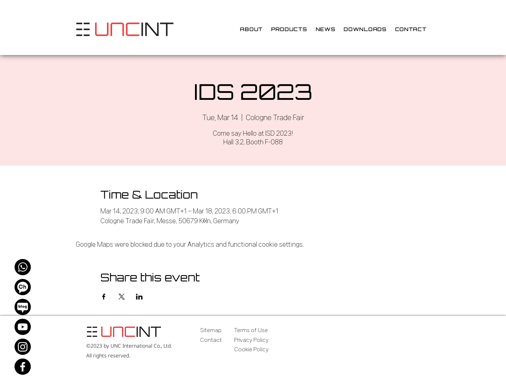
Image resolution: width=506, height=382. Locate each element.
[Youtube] (22, 327)
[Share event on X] (121, 297)
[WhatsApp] (22, 267)
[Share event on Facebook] (103, 297)
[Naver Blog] (22, 307)
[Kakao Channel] (22, 287)
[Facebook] (22, 366)
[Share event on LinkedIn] (139, 297)
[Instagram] (22, 347)
